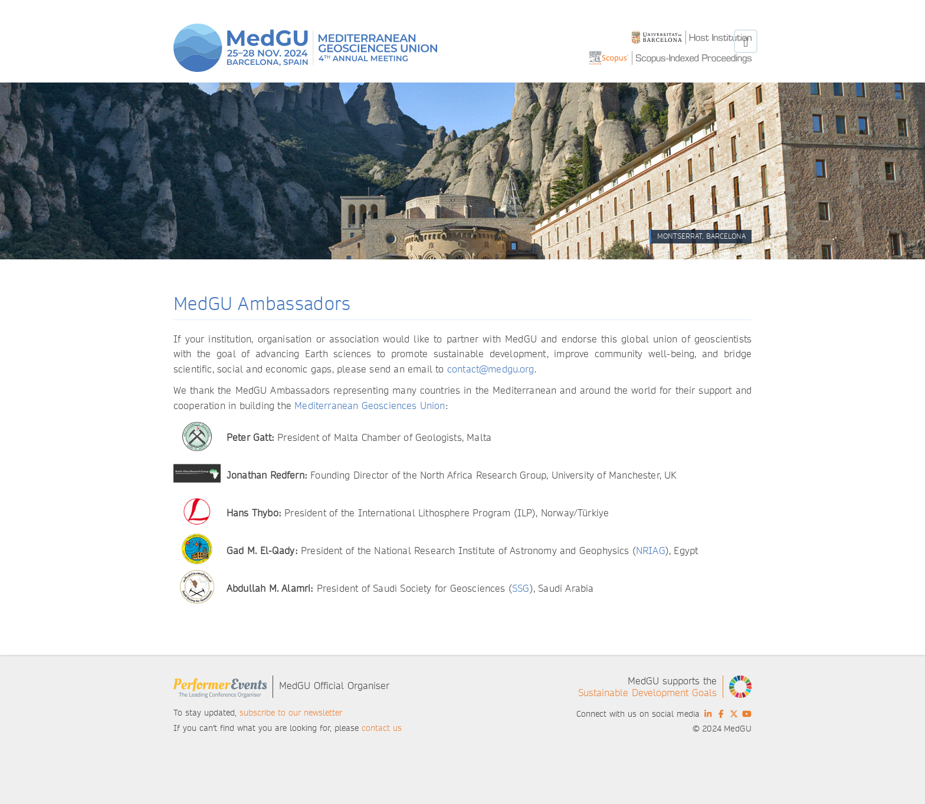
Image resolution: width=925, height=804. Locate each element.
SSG (520, 588)
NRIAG (650, 551)
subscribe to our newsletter (291, 713)
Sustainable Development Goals (647, 693)
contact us (382, 728)
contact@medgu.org (490, 369)
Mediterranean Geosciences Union (369, 406)
